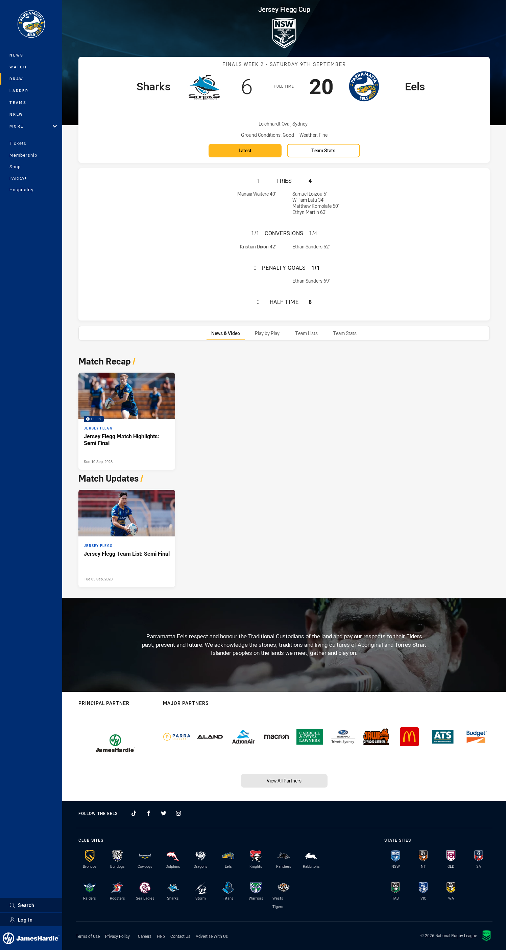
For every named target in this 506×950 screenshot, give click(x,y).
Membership (23, 155)
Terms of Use (88, 936)
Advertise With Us (212, 936)
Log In (21, 919)
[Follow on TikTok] (134, 813)
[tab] (226, 333)
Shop (15, 166)
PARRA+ (18, 178)
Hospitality (21, 189)
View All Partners (284, 780)
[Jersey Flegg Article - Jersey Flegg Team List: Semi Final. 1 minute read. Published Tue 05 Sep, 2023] (126, 538)
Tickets (17, 143)
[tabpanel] (284, 470)
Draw (16, 78)
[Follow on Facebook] (148, 813)
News (16, 55)
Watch (18, 66)
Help (161, 936)
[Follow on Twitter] (163, 813)
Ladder (19, 90)
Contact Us (180, 936)
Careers (144, 936)
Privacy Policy (117, 936)
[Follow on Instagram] (178, 813)
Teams (18, 102)
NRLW (16, 114)
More (33, 126)
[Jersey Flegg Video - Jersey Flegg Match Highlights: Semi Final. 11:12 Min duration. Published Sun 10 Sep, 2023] (126, 421)
